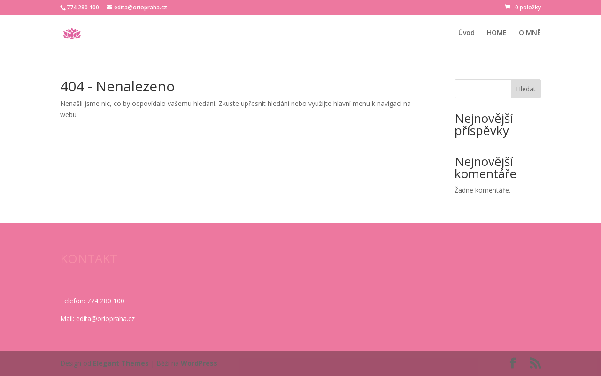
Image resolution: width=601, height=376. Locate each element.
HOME (497, 33)
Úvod (466, 33)
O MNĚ (530, 33)
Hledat (526, 88)
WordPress (199, 363)
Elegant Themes (121, 363)
